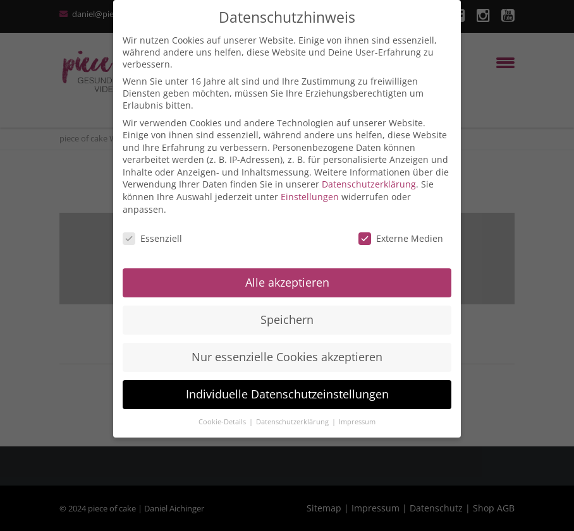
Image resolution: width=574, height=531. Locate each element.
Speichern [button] (287, 319)
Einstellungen (310, 197)
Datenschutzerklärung (369, 184)
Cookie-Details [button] (223, 421)
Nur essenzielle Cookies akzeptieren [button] (287, 356)
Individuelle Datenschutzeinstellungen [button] (287, 394)
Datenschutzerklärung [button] (293, 421)
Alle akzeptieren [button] (287, 282)
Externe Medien (400, 238)
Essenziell (152, 238)
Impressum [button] (357, 421)
